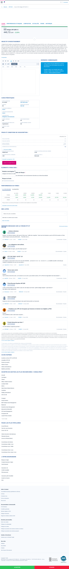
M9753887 (6, 329)
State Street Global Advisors (7, 388)
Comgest (3, 398)
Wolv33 (5, 251)
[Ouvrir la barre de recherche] (60, 2)
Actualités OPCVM (5, 360)
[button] (1, 2)
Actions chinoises (14, 231)
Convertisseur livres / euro (7, 450)
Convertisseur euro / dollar (7, 446)
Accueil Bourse (4, 426)
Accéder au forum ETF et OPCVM (9, 358)
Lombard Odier (4, 383)
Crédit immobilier (5, 470)
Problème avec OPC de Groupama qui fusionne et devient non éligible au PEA (30, 308)
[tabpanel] (34, 197)
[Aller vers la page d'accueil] (4, 2)
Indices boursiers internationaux (8, 434)
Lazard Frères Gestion (6, 415)
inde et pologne (12, 297)
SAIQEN (19, 239)
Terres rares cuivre (13, 270)
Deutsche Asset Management (8, 407)
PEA (2, 480)
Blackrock (3, 404)
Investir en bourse (5, 478)
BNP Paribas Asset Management (8, 402)
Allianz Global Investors (6, 381)
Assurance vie (4, 467)
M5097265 (6, 303)
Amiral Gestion (4, 400)
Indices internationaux (6, 366)
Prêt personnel (4, 472)
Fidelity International (6, 392)
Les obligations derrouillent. (16, 244)
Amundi (3, 375)
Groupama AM (4, 413)
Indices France (4, 364)
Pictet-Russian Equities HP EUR (16, 283)
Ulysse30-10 (6, 264)
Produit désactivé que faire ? (15, 322)
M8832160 (21, 291)
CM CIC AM (4, 394)
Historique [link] (49, 23)
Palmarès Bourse (5, 436)
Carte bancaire (4, 464)
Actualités (35, 23)
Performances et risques (14, 23)
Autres (3, 109)
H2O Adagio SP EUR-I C (11, 29)
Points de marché (5, 362)
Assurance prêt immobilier (7, 475)
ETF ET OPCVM (11, 233)
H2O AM (22, 105)
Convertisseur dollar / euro (7, 444)
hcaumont (6, 317)
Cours (3, 23)
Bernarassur (6, 291)
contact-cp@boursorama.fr (55, 72)
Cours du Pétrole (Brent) (6, 438)
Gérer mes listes (5, 220)
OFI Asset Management (6, 411)
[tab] (6, 190)
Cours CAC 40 (4, 430)
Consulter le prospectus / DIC (8, 159)
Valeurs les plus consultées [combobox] (9, 213)
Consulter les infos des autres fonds (9, 205)
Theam (3, 379)
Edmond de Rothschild (6, 409)
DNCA (2, 386)
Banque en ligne (5, 460)
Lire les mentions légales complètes (8, 340)
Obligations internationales (8, 116)
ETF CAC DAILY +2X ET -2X (15, 256)
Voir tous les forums (63, 226)
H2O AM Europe (24, 102)
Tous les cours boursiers (6, 428)
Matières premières (5, 368)
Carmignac (3, 377)
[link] (10, 491)
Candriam (3, 390)
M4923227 (6, 239)
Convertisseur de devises (7, 442)
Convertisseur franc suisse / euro (8, 452)
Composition (27, 23)
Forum (42, 23)
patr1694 (6, 278)
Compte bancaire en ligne (7, 462)
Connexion (65, 2)
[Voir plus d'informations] (19, 185)
